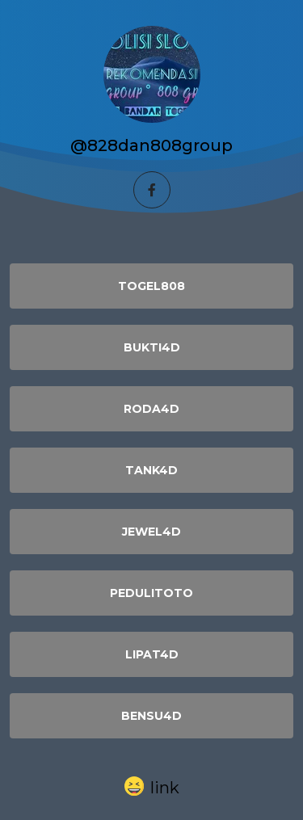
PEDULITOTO (151, 593)
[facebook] (151, 189)
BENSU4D (151, 716)
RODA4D (151, 409)
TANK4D (151, 470)
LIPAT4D (152, 654)
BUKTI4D (152, 347)
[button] (152, 787)
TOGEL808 (151, 286)
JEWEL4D (151, 531)
